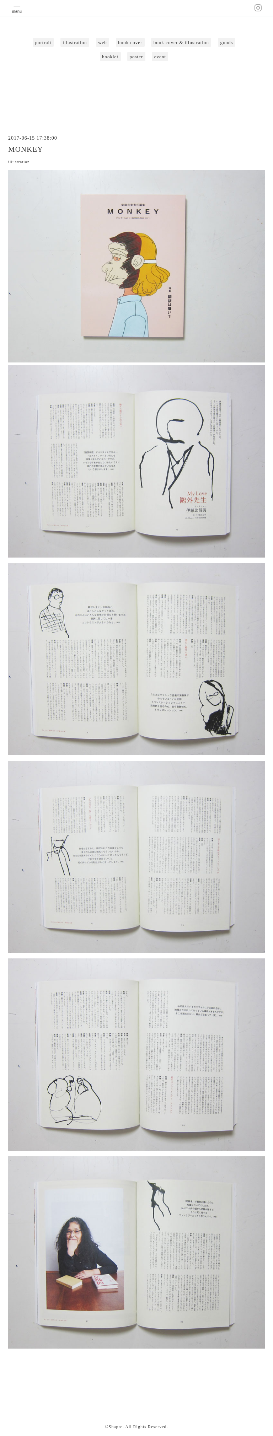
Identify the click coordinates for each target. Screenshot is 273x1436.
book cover (130, 42)
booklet (110, 56)
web (102, 42)
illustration (75, 42)
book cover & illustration (181, 42)
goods (226, 42)
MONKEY (25, 149)
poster (136, 56)
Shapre (116, 1426)
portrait (43, 42)
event (160, 56)
